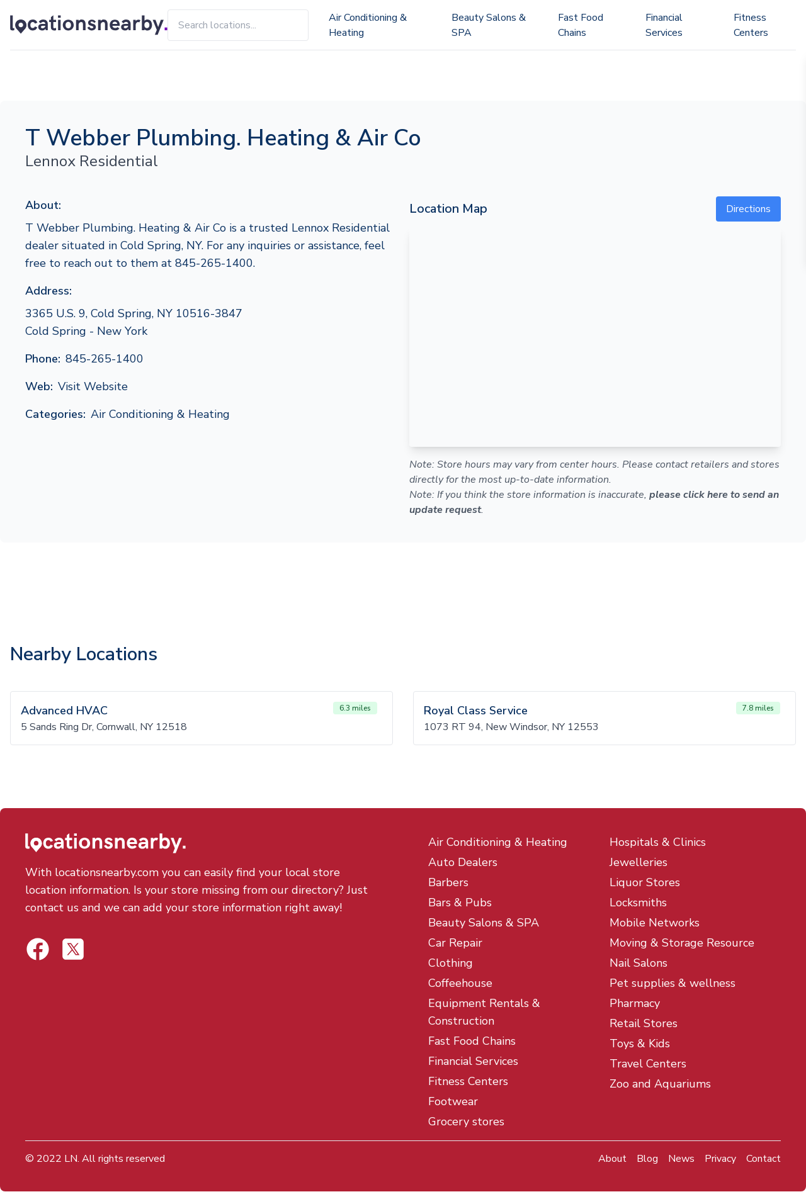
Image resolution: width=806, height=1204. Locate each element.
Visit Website (93, 386)
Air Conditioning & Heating (368, 25)
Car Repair (455, 942)
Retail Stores (644, 1023)
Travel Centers (648, 1063)
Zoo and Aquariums (660, 1083)
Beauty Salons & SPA (488, 25)
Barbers (448, 882)
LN (70, 1159)
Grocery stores (466, 1121)
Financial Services (664, 25)
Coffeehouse (460, 983)
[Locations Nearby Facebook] (73, 949)
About (612, 1159)
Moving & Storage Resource (682, 942)
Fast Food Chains (580, 25)
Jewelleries (638, 862)
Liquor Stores (645, 882)
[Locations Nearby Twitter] (37, 949)
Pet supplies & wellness (672, 983)
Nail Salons (638, 963)
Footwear (453, 1101)
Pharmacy (635, 1003)
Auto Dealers (462, 862)
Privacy (720, 1159)
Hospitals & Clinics (658, 842)
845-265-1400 (104, 358)
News (681, 1159)
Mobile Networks (655, 922)
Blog (647, 1159)
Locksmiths (638, 902)
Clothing (450, 963)
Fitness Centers (751, 25)
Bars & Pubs (460, 902)
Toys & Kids (640, 1043)
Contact (763, 1159)
